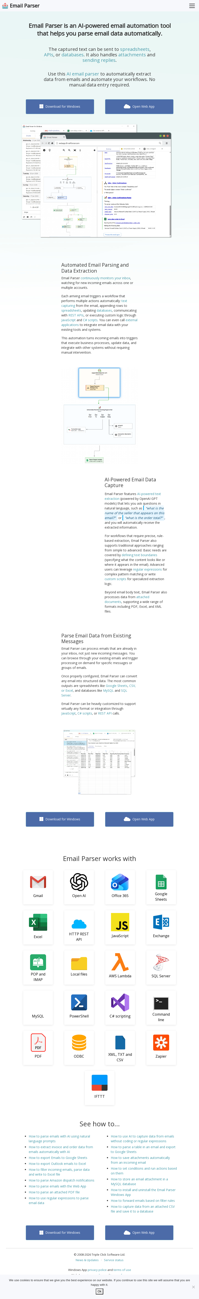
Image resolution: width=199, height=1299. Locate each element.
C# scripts (90, 320)
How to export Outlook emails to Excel (57, 1163)
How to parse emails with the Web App (57, 1186)
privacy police (97, 1270)
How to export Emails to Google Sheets (58, 1158)
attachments (132, 55)
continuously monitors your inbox (105, 278)
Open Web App (139, 106)
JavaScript (68, 320)
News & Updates (87, 1260)
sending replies (99, 60)
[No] (193, 1287)
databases (73, 55)
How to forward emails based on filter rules (143, 1200)
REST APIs (76, 315)
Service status (114, 1260)
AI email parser (83, 74)
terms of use (122, 1270)
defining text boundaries (139, 555)
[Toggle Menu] (192, 6)
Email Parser (24, 5)
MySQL (108, 690)
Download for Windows (59, 106)
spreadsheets (135, 49)
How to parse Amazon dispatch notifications (61, 1180)
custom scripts (115, 579)
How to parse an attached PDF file (54, 1192)
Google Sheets (116, 685)
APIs (48, 55)
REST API (105, 713)
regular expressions (147, 569)
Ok (99, 1291)
